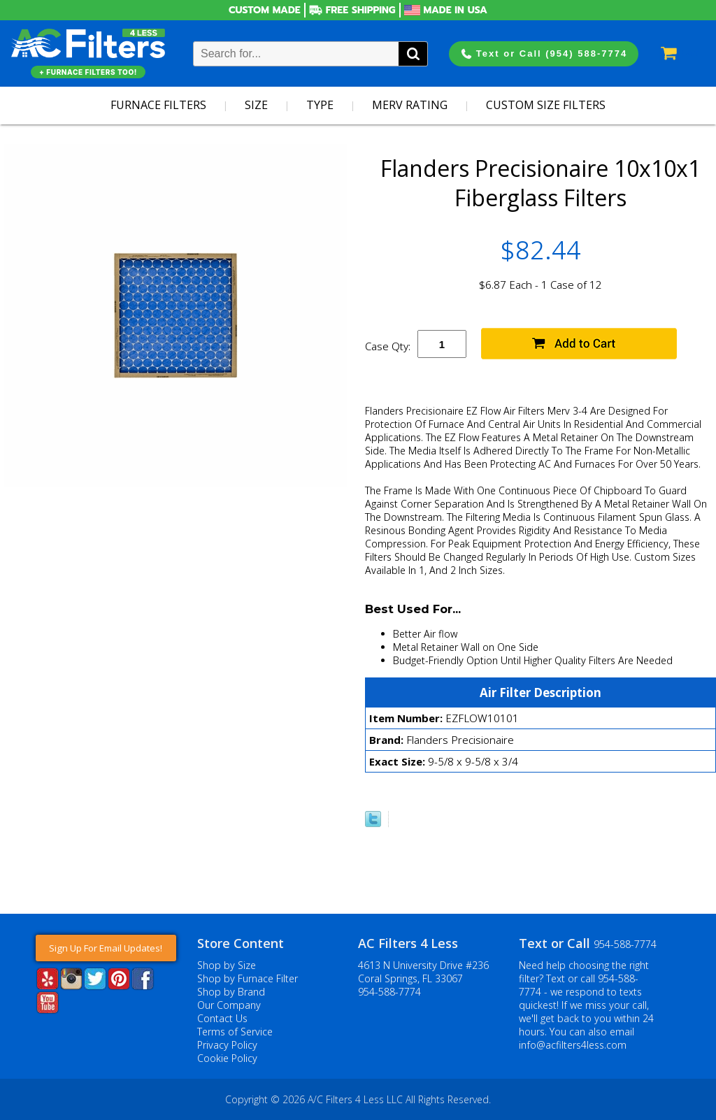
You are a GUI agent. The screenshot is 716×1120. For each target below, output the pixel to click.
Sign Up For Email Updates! (105, 948)
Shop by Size (226, 965)
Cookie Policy (227, 1058)
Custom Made (265, 10)
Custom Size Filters (546, 105)
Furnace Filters (158, 105)
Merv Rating (410, 105)
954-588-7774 (389, 991)
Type (320, 105)
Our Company (229, 1005)
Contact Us (222, 1018)
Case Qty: (387, 346)
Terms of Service (235, 1031)
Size (256, 105)
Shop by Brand (231, 991)
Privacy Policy (227, 1044)
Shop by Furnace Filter (247, 978)
